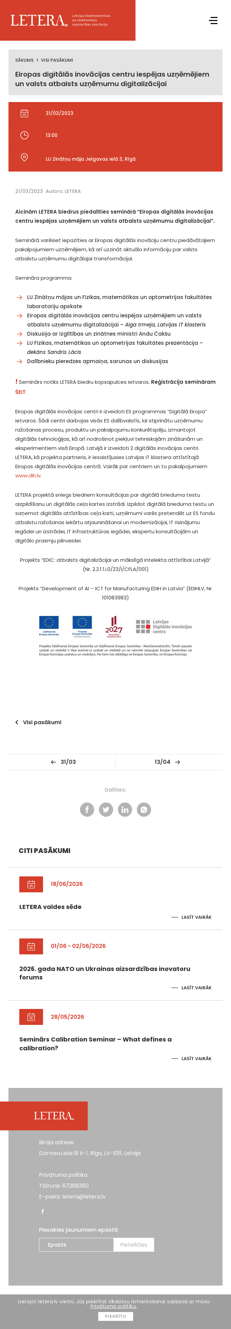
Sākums (24, 60)
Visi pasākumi (57, 60)
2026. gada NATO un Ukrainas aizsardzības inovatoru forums (104, 973)
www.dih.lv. (28, 475)
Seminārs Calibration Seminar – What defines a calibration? (95, 1043)
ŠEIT (20, 392)
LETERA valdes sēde (50, 906)
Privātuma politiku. (113, 1306)
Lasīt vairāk (197, 917)
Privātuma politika (63, 1175)
